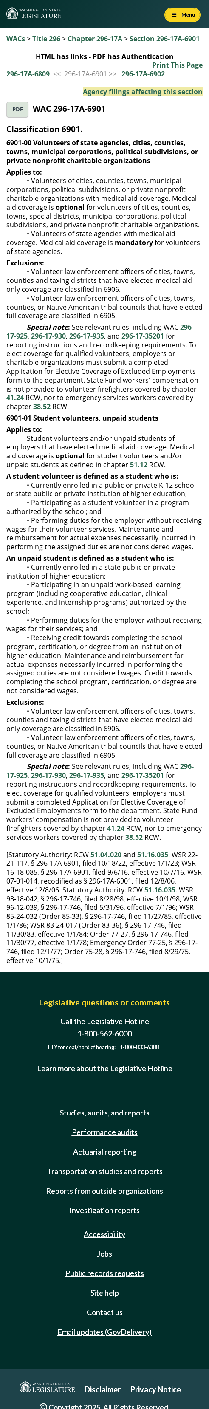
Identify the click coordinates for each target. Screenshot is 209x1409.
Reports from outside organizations (104, 1190)
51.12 (138, 464)
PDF (17, 109)
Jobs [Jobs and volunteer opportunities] (104, 1253)
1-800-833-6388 (139, 1047)
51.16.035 (152, 854)
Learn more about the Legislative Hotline (104, 1068)
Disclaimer (103, 1389)
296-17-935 (86, 336)
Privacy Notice (155, 1389)
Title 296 (46, 38)
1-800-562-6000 (104, 1033)
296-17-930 (48, 336)
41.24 (15, 397)
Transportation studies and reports (105, 1171)
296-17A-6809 (28, 74)
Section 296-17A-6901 (165, 38)
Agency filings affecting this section (143, 91)
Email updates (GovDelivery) (104, 1331)
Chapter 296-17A (95, 38)
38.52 (42, 406)
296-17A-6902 (143, 74)
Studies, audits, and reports (105, 1112)
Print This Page (177, 65)
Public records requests (104, 1273)
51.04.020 (105, 854)
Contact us (105, 1312)
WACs (15, 38)
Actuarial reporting (104, 1151)
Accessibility (104, 1234)
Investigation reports (104, 1210)
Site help (104, 1292)
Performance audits (105, 1132)
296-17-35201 (142, 336)
